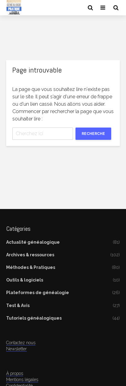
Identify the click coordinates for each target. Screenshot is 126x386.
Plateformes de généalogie (37, 292)
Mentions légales (22, 379)
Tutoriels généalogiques (34, 318)
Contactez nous (20, 342)
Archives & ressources (30, 254)
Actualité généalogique (33, 242)
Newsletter (16, 348)
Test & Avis (18, 305)
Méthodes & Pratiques (30, 267)
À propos (14, 373)
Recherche (93, 134)
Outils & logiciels (24, 280)
